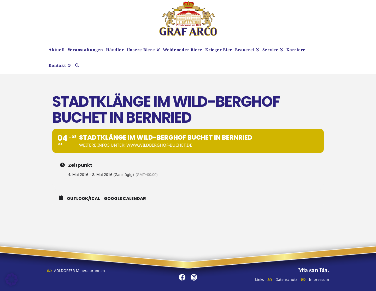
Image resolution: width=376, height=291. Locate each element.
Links (259, 279)
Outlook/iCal (83, 198)
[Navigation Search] (77, 66)
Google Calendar (125, 198)
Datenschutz (286, 279)
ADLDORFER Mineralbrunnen (79, 270)
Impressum (319, 279)
